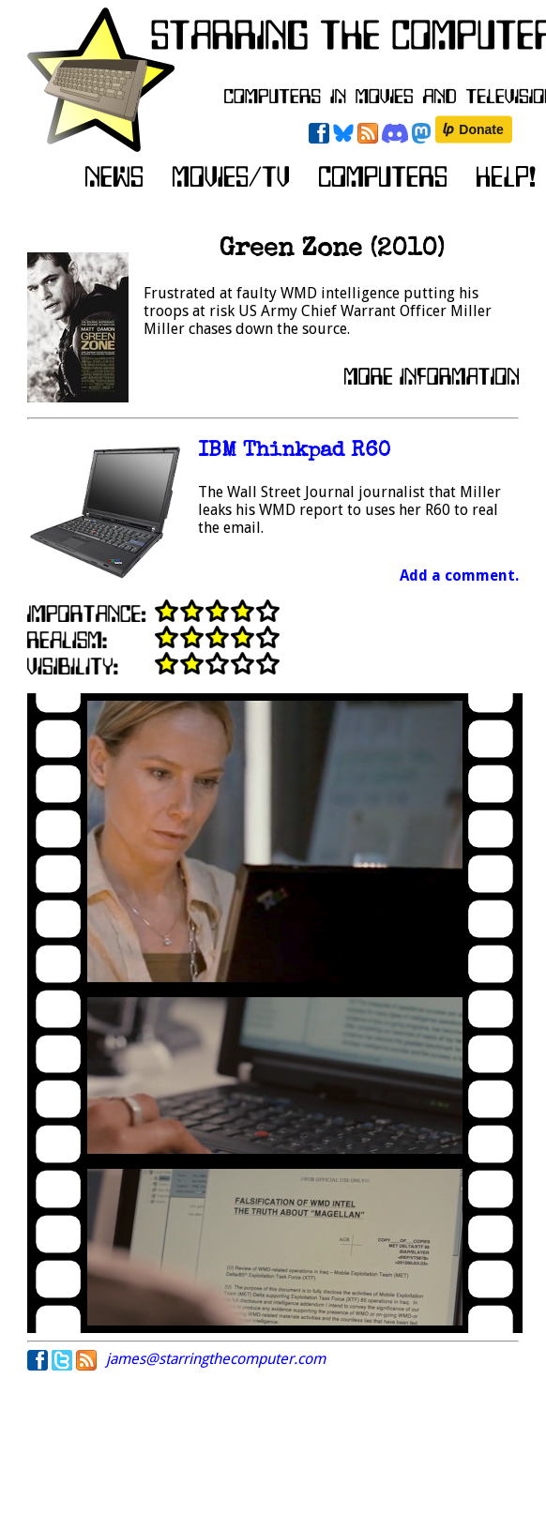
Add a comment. (459, 575)
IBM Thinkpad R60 (294, 451)
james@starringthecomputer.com (216, 1359)
